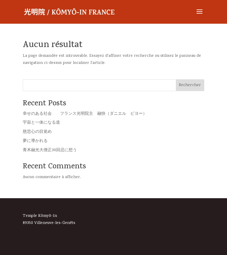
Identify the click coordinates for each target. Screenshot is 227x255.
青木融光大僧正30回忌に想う (50, 150)
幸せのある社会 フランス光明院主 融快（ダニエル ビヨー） (85, 114)
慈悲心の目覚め (37, 132)
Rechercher (190, 85)
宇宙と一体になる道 (41, 123)
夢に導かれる (35, 141)
